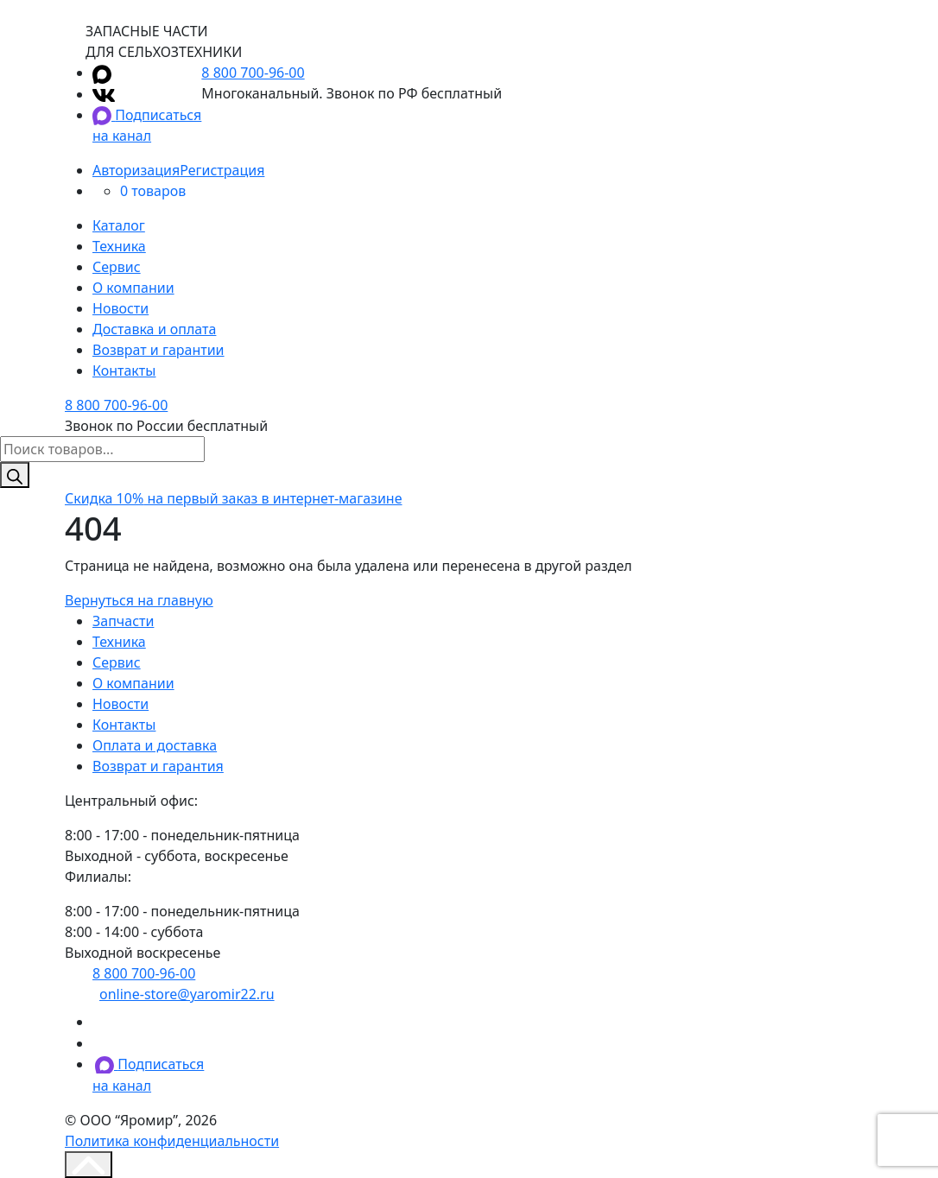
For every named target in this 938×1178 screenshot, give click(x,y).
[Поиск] (14, 475)
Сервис (116, 266)
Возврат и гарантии (158, 349)
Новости (120, 308)
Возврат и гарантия (158, 766)
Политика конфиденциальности (172, 1140)
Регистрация (222, 170)
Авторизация (136, 170)
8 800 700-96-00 (252, 72)
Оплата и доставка (154, 745)
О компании (133, 287)
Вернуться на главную (139, 600)
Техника (119, 246)
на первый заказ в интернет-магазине (233, 498)
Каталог (118, 225)
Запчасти (123, 620)
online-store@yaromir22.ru (187, 994)
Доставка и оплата (154, 329)
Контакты (123, 370)
